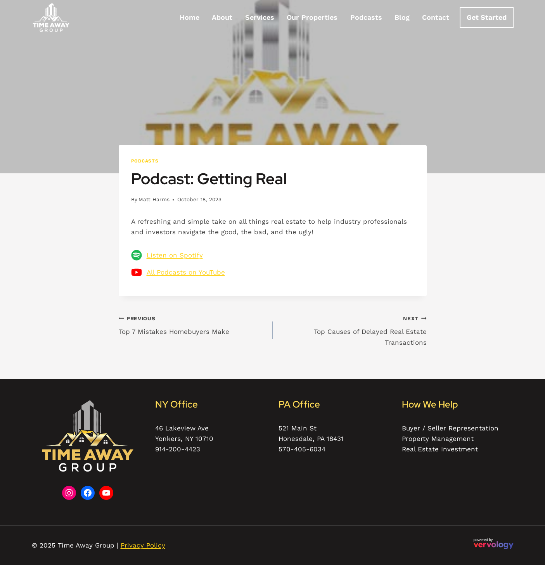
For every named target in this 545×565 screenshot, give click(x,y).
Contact (435, 17)
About (222, 17)
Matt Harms (154, 199)
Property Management (438, 438)
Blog (402, 17)
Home (189, 17)
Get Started (487, 17)
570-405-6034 (302, 449)
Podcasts (366, 17)
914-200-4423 (177, 449)
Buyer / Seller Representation (450, 428)
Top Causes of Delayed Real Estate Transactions (353, 329)
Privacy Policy (143, 545)
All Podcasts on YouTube (186, 272)
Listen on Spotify (175, 255)
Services (259, 17)
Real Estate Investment (440, 449)
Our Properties (312, 17)
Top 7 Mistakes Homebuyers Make (192, 324)
